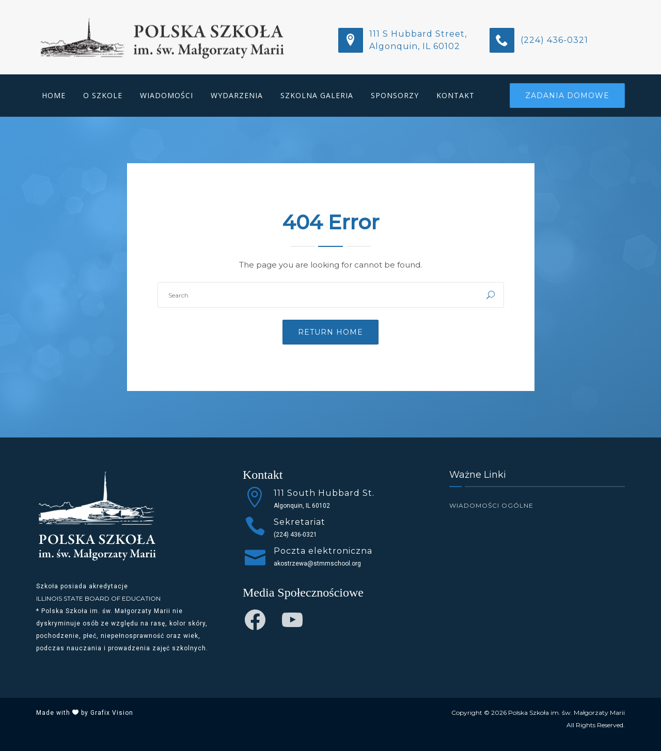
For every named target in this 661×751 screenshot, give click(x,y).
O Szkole (102, 95)
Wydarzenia (237, 95)
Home (54, 95)
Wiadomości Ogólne (491, 505)
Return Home (330, 332)
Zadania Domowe (567, 95)
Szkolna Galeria (316, 95)
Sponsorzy (395, 95)
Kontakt (455, 95)
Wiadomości (166, 95)
